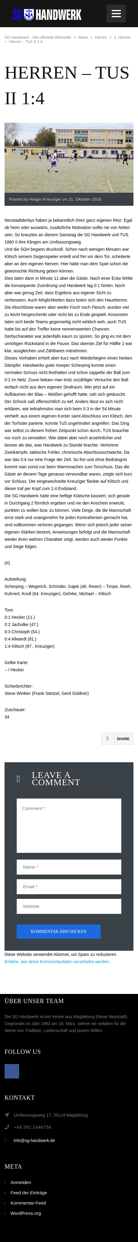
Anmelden (21, 1182)
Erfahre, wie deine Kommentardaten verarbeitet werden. (57, 961)
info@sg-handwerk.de (34, 1140)
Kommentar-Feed (28, 1202)
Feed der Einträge (29, 1192)
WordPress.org (26, 1213)
